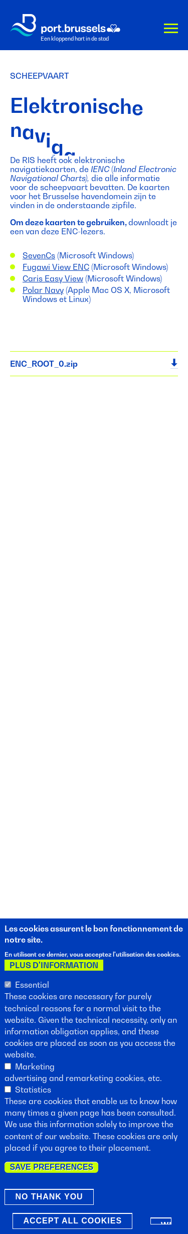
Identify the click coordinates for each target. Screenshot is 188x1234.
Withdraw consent (166, 1226)
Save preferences (51, 1171)
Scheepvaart (39, 76)
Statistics (33, 1094)
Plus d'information (54, 969)
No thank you (49, 1200)
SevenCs (39, 255)
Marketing (35, 1070)
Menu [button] (171, 30)
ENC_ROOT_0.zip (44, 364)
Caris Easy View (53, 278)
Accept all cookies (72, 1224)
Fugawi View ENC (56, 267)
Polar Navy (43, 290)
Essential (32, 989)
